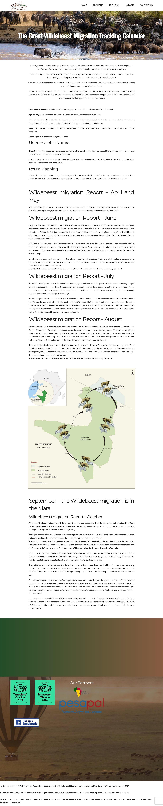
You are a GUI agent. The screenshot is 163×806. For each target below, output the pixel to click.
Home (83, 5)
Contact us (146, 5)
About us (98, 5)
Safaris (129, 5)
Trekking (114, 5)
